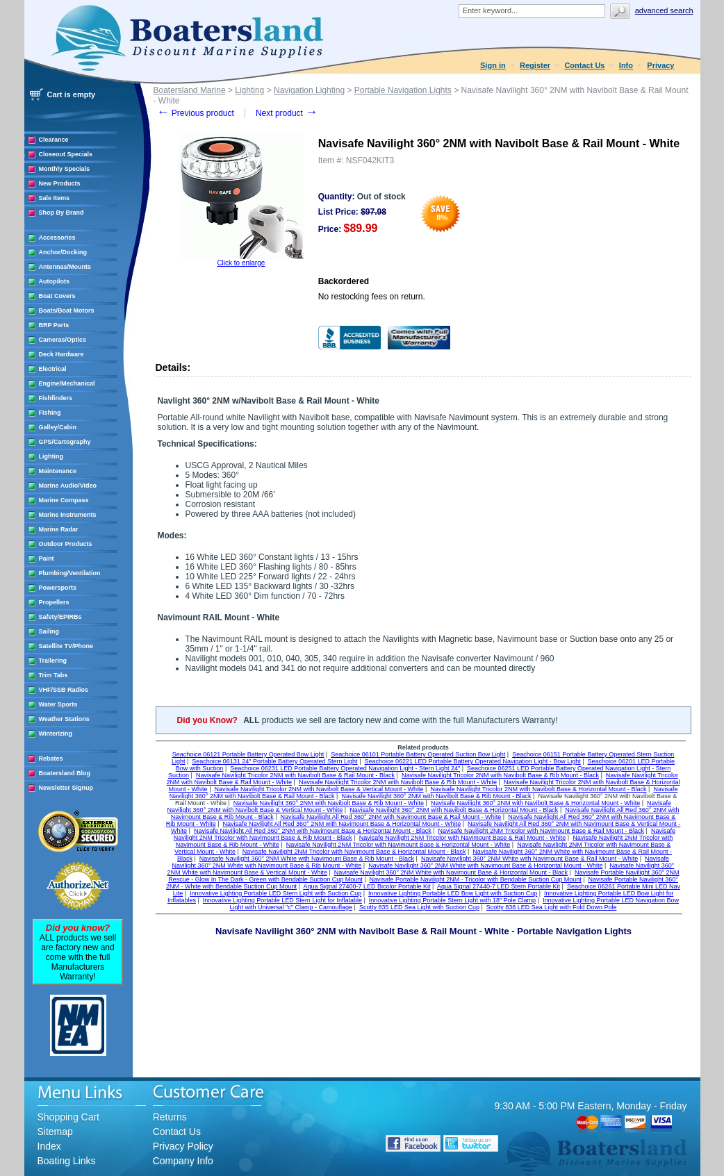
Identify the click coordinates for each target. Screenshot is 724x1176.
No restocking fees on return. (371, 296)
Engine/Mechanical (67, 383)
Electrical (53, 368)
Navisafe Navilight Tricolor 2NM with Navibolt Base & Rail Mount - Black (295, 775)
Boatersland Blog (65, 773)
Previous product (195, 113)
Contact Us (584, 65)
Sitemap (55, 1131)
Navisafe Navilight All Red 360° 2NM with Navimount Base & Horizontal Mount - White (342, 823)
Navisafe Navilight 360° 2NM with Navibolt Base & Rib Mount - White (328, 803)
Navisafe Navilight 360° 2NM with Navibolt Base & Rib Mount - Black (436, 796)
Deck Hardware (61, 354)
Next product (287, 113)
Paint (46, 558)
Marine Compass (64, 500)
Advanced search (664, 10)
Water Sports (58, 704)
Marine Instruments (68, 514)
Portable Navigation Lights (403, 90)
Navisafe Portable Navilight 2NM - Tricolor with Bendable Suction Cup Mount (476, 879)
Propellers (54, 602)
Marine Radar (59, 529)
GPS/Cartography (65, 441)
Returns (170, 1117)
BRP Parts (54, 325)
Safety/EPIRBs (60, 616)
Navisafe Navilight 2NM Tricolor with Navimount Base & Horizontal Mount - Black (354, 851)
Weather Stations (64, 718)
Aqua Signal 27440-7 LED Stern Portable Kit (498, 886)
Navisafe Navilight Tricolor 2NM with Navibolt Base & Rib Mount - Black (500, 775)
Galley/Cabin (58, 427)
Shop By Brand (61, 212)
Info (626, 65)
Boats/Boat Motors (66, 310)
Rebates (51, 758)
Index (49, 1146)
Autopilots (54, 281)
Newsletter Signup (66, 787)
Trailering (53, 660)
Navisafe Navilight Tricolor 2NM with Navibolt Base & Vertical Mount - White (318, 789)
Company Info (183, 1160)
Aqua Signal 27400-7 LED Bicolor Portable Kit (366, 886)
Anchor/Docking (63, 252)
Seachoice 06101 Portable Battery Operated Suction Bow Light (418, 754)
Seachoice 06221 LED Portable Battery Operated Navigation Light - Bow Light (472, 761)
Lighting (51, 456)
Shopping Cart (69, 1117)
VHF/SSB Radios (64, 689)
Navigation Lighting (309, 90)
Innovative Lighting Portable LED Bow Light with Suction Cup (452, 893)
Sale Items (54, 197)
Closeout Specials (66, 154)
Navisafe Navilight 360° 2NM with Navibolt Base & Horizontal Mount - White (535, 803)
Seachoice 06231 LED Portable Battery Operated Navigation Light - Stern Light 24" (345, 768)
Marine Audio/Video (68, 485)
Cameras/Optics (63, 339)
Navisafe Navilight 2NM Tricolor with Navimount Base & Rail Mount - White (462, 837)
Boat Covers (57, 295)
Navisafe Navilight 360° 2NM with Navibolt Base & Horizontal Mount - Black (453, 809)
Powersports (58, 587)
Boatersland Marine (190, 90)
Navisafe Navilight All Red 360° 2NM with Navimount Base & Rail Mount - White (391, 816)
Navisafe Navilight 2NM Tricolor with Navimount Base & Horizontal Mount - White (398, 844)
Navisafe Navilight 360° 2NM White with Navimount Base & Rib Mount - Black (306, 858)
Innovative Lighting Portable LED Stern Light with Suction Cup (275, 893)
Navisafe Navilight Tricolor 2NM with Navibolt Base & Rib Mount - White (398, 782)
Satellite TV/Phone (66, 646)
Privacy (660, 65)
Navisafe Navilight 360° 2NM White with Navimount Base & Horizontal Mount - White (485, 865)
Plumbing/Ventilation (70, 573)
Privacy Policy (183, 1146)
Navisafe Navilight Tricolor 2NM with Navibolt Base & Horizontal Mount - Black (538, 789)
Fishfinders (56, 398)
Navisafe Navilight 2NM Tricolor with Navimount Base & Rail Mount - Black (541, 830)
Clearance (54, 139)
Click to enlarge (241, 263)
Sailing (49, 631)
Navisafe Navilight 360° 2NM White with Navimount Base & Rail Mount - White (529, 858)
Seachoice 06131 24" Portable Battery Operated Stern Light (274, 761)
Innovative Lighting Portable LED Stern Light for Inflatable (282, 900)
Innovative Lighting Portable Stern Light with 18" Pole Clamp (452, 900)
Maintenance (58, 470)
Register (535, 65)
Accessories (57, 237)
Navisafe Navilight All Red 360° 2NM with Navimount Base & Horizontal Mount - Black (312, 830)
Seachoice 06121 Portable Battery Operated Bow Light (248, 754)
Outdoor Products (65, 543)
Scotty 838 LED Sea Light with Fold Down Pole (551, 907)
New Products (60, 183)
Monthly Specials (64, 168)
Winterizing (55, 733)
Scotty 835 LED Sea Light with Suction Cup (419, 907)
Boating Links (67, 1160)
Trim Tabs (53, 675)
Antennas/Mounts (65, 266)
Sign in (493, 65)
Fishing (50, 412)
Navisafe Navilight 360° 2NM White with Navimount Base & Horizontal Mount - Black (451, 872)
